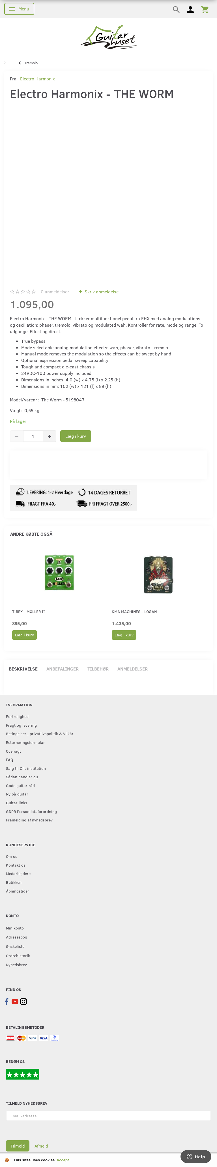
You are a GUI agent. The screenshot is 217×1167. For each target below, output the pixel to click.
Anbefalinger (62, 669)
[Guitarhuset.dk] (108, 36)
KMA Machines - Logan (134, 611)
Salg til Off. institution (26, 768)
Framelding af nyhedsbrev (29, 820)
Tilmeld (17, 1146)
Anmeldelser (132, 669)
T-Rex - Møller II (28, 611)
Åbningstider (17, 891)
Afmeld (41, 1146)
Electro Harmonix (37, 79)
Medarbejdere (18, 873)
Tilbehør (98, 669)
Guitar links (16, 802)
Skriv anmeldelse (101, 292)
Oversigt (13, 751)
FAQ (9, 759)
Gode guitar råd (20, 785)
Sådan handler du (22, 776)
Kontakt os (15, 865)
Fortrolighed (17, 716)
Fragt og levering (21, 725)
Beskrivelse (23, 669)
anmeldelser (55, 292)
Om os (11, 856)
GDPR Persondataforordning (31, 811)
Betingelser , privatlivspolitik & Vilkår (40, 733)
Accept (63, 1160)
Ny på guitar (17, 794)
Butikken (14, 882)
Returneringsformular (25, 742)
